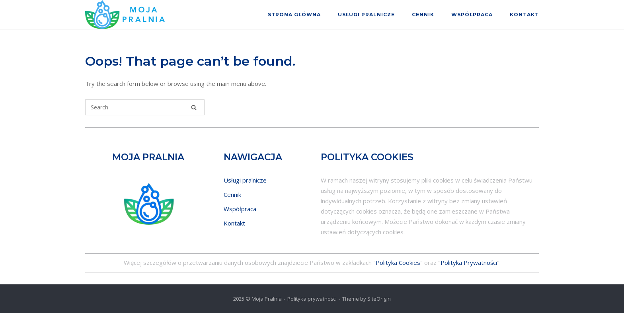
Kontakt (524, 14)
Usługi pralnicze (366, 14)
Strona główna (294, 14)
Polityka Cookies (398, 262)
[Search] (194, 107)
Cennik (423, 14)
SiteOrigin (379, 298)
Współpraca (472, 14)
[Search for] (145, 107)
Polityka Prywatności (469, 262)
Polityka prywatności (312, 298)
